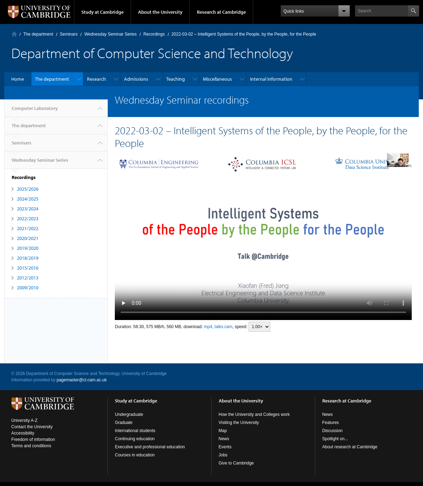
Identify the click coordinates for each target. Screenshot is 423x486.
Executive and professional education (150, 446)
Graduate (123, 422)
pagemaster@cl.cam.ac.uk (82, 379)
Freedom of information (33, 439)
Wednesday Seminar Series (110, 34)
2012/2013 (27, 278)
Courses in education (135, 455)
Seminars (69, 34)
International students (135, 430)
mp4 (208, 326)
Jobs (223, 455)
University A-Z (24, 420)
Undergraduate (129, 414)
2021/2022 (27, 228)
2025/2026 (27, 189)
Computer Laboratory (14, 34)
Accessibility (22, 433)
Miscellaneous (217, 79)
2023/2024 (27, 208)
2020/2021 (27, 238)
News (224, 438)
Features (330, 422)
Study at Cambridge (102, 12)
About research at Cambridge (350, 446)
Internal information (271, 79)
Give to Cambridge (236, 463)
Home (17, 79)
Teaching (175, 79)
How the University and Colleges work (254, 414)
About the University (160, 12)
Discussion (332, 430)
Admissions (136, 79)
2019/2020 (27, 248)
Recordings (154, 34)
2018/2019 (27, 258)
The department (38, 34)
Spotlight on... (335, 438)
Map (223, 430)
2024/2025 (27, 199)
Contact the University (31, 426)
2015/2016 (27, 268)
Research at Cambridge (221, 12)
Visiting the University (239, 422)
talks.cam (223, 326)
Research (96, 79)
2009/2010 (27, 287)
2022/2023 (27, 218)
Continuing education (135, 438)
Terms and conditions (31, 445)
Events (225, 446)
